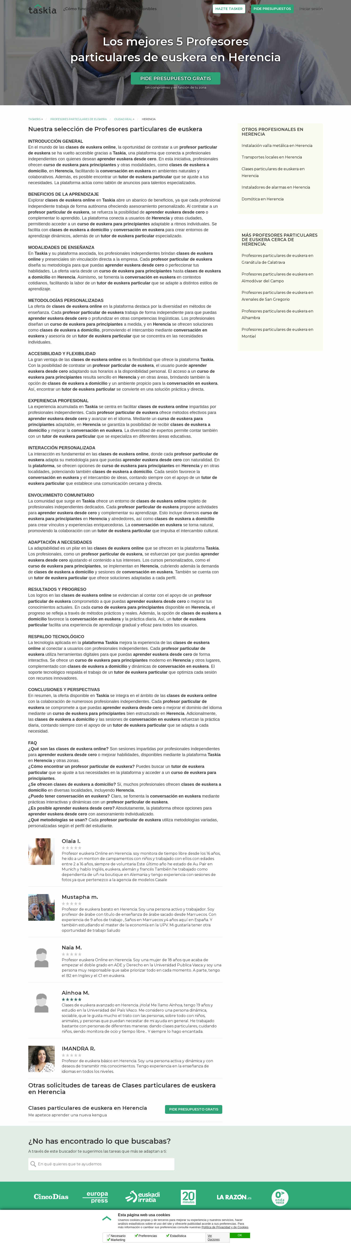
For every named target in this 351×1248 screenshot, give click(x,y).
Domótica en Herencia (263, 199)
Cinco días (51, 1197)
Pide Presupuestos (272, 9)
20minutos (188, 1197)
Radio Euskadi (142, 1197)
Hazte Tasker (229, 9)
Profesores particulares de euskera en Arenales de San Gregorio (277, 296)
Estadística (178, 1236)
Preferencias (148, 1236)
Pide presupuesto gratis (175, 78)
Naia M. (72, 948)
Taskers (34, 119)
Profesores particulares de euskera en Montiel (277, 333)
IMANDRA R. (78, 1049)
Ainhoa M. (75, 993)
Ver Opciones (214, 1237)
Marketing (118, 1240)
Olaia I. (71, 841)
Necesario (118, 1236)
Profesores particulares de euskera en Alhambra (277, 314)
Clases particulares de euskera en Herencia (273, 172)
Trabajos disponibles (136, 9)
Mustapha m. (80, 897)
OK (240, 1235)
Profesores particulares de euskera (78, 119)
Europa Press (97, 1197)
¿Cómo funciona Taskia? (87, 9)
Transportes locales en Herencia (272, 157)
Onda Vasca (280, 1197)
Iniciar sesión (311, 9)
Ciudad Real (123, 119)
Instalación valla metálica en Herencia (277, 145)
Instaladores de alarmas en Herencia (276, 187)
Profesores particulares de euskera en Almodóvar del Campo (277, 277)
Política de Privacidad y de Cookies (225, 1227)
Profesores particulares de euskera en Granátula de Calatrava (277, 259)
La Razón (234, 1197)
